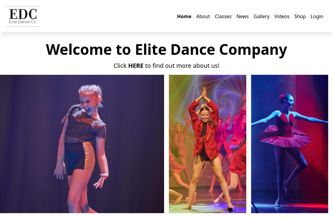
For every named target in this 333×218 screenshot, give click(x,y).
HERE (136, 65)
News (242, 16)
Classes (223, 16)
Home (184, 16)
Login (317, 16)
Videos (281, 16)
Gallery (262, 16)
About (203, 16)
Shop (300, 16)
